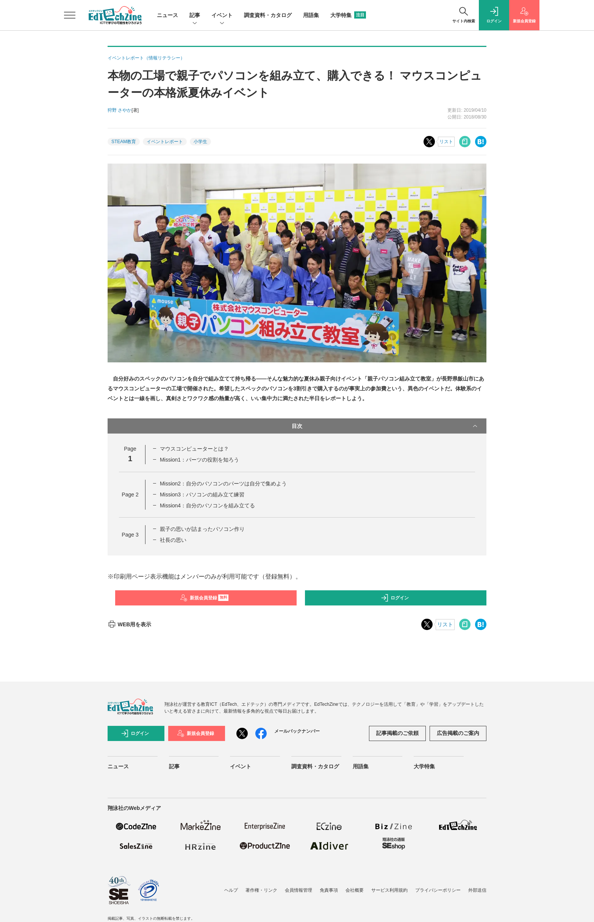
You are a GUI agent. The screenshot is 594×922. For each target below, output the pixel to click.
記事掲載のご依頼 (397, 733)
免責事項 (329, 890)
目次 (385, 426)
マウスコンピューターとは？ (194, 449)
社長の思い (173, 540)
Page (130, 494)
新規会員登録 (204, 598)
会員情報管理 (298, 890)
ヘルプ (231, 890)
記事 (194, 15)
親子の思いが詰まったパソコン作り (202, 529)
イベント (222, 15)
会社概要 (354, 890)
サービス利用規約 (389, 890)
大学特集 (348, 15)
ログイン (395, 598)
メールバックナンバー (297, 731)
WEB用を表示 (129, 624)
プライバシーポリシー (438, 890)
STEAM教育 (123, 141)
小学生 (200, 141)
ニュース (167, 15)
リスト (446, 141)
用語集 (311, 15)
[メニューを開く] (70, 15)
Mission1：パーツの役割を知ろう (199, 460)
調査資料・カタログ (268, 15)
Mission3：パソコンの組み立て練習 (202, 494)
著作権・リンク (261, 890)
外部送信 (477, 890)
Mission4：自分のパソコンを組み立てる (207, 505)
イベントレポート (165, 141)
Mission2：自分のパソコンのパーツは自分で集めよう (223, 484)
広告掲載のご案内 (458, 733)
